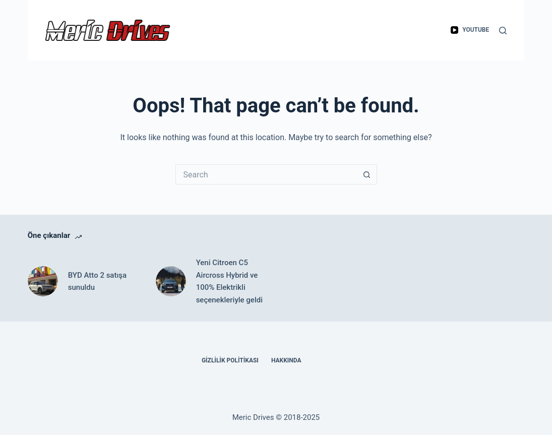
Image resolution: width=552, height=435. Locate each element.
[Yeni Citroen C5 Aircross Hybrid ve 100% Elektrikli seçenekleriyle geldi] (171, 281)
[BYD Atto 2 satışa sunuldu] (43, 281)
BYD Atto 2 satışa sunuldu (97, 281)
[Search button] (367, 174)
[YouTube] (470, 30)
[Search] (503, 30)
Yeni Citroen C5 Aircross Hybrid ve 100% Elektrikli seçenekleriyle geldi (229, 281)
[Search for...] (266, 174)
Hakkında (286, 360)
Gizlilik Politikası (230, 360)
